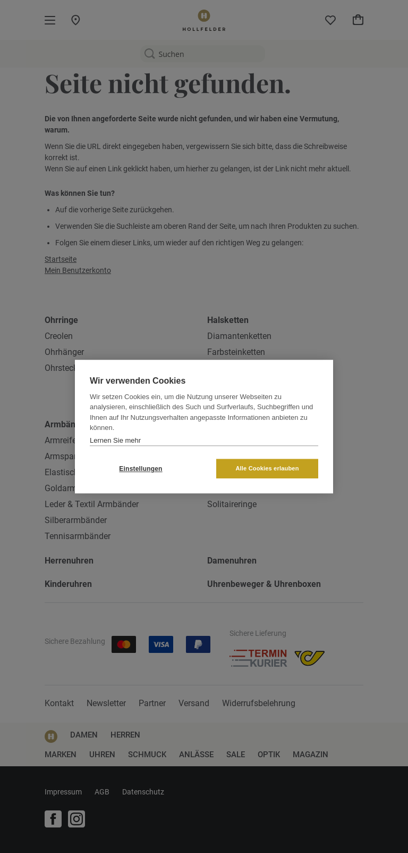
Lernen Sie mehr (115, 440)
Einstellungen (140, 469)
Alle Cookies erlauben (267, 468)
